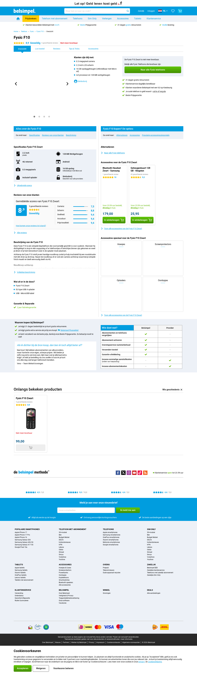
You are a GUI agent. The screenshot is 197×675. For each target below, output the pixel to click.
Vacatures (62, 603)
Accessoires (123, 18)
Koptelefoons (64, 578)
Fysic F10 (40, 31)
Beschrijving (71, 135)
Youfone (62, 559)
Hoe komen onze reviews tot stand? (31, 226)
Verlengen (107, 18)
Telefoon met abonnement (54, 18)
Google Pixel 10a (21, 547)
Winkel (106, 590)
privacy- (141, 662)
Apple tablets (19, 568)
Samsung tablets (21, 570)
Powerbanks (63, 573)
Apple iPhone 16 (21, 537)
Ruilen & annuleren (21, 601)
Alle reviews (20, 233)
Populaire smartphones (27, 529)
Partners (66, 642)
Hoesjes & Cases (65, 568)
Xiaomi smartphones (110, 540)
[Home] (18, 18)
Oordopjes (62, 575)
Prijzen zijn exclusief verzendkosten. (126, 637)
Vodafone (62, 557)
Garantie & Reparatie (22, 598)
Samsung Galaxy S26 (23, 540)
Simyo (61, 555)
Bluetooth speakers (66, 582)
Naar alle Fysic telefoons (113, 153)
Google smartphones (110, 545)
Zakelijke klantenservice (155, 570)
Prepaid (106, 568)
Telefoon (24, 31)
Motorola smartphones (111, 542)
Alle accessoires (65, 585)
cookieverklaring (155, 662)
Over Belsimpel (64, 593)
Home (16, 31)
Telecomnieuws (108, 570)
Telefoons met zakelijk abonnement (160, 573)
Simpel (61, 552)
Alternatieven (122, 135)
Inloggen (151, 11)
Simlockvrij (80, 81)
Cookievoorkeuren (113, 642)
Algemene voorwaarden (131, 642)
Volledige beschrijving (24, 272)
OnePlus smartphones (111, 537)
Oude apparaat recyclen (111, 573)
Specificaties (34, 135)
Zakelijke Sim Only (153, 575)
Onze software (64, 601)
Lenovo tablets (20, 578)
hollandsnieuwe (64, 542)
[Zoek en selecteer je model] (97, 11)
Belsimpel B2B (152, 568)
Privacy (91, 642)
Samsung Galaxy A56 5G (24, 542)
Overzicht (49, 31)
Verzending (19, 593)
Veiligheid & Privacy (66, 596)
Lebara (61, 547)
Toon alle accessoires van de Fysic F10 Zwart (121, 228)
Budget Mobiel (64, 537)
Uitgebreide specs (23, 185)
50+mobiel (63, 532)
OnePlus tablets (20, 575)
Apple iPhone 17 (21, 532)
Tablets (137, 18)
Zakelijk (151, 564)
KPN (60, 545)
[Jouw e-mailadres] (86, 510)
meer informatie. (127, 639)
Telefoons (77, 18)
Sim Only (92, 18)
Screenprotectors (65, 570)
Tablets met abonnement (24, 580)
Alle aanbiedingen (153, 593)
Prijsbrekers (30, 18)
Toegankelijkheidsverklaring (69, 598)
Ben (60, 535)
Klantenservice (154, 18)
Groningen (107, 593)
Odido (61, 550)
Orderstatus (19, 596)
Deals (150, 590)
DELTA (61, 540)
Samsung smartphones (111, 535)
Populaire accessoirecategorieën (156, 135)
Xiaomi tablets (20, 573)
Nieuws (58, 642)
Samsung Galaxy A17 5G (24, 545)
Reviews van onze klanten (53, 135)
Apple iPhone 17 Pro (22, 535)
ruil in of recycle (159, 91)
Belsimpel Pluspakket (70, 330)
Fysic (32, 31)
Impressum (100, 642)
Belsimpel (64, 590)
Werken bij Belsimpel (78, 642)
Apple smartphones (110, 532)
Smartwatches (64, 580)
